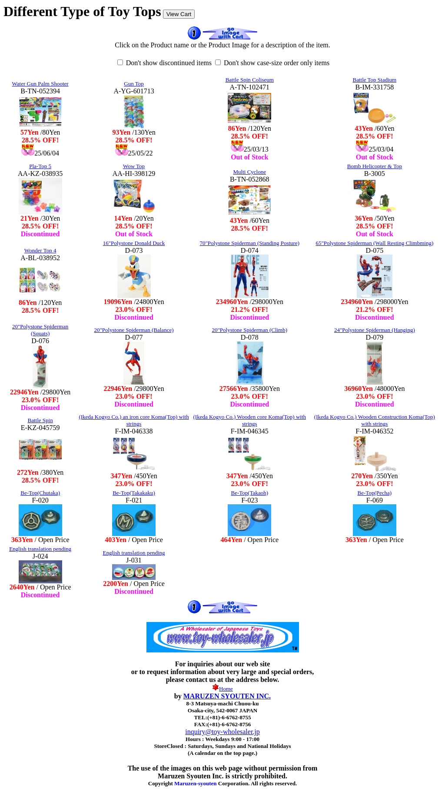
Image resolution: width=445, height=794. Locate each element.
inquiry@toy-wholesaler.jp (222, 731)
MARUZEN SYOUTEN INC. (227, 696)
